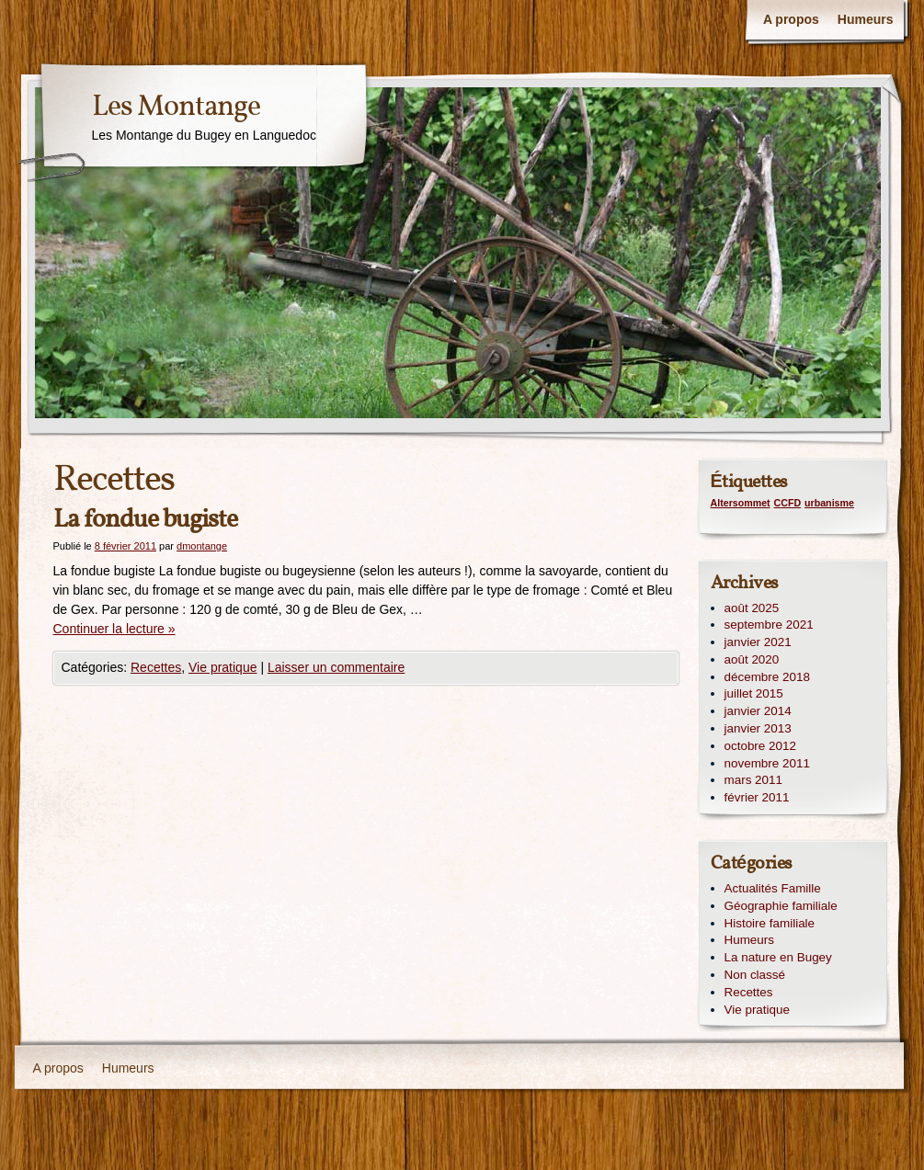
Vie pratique (222, 667)
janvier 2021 (758, 642)
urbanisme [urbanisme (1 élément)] (829, 502)
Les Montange (176, 107)
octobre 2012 (760, 746)
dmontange (202, 545)
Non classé (754, 975)
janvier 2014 (758, 711)
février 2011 (757, 797)
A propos (791, 19)
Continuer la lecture (114, 628)
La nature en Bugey (778, 957)
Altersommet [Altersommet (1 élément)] (740, 502)
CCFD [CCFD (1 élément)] (788, 502)
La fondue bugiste (145, 520)
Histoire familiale (770, 923)
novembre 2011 (767, 763)
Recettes (156, 667)
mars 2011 (753, 780)
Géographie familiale (781, 906)
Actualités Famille (772, 888)
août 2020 (752, 659)
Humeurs (866, 19)
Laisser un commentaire (336, 667)
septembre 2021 (769, 624)
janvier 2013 (758, 728)
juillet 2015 (753, 693)
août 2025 (752, 608)
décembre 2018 (767, 677)
